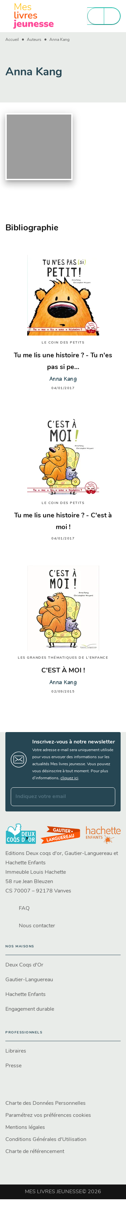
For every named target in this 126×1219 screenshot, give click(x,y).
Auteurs (34, 40)
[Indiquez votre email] (54, 796)
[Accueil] (33, 16)
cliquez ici (69, 778)
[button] (63, 965)
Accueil (12, 40)
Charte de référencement (34, 1151)
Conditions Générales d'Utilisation (45, 1139)
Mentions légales (25, 1127)
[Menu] (103, 16)
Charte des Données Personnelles (45, 1103)
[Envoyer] (107, 797)
